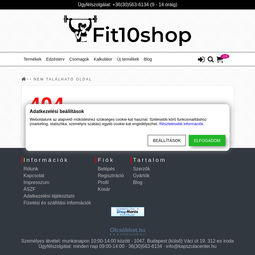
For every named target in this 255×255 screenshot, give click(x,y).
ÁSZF (30, 189)
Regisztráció (111, 175)
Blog (148, 59)
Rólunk (31, 168)
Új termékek (128, 59)
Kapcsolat (34, 175)
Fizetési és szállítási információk (57, 202)
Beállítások (167, 140)
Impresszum (36, 182)
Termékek (33, 59)
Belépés (106, 168)
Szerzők (141, 168)
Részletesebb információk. (181, 124)
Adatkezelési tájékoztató (49, 195)
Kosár (104, 189)
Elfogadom (207, 140)
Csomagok (79, 59)
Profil (103, 182)
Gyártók (141, 175)
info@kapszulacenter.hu (191, 246)
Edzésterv (55, 59)
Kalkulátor (103, 59)
